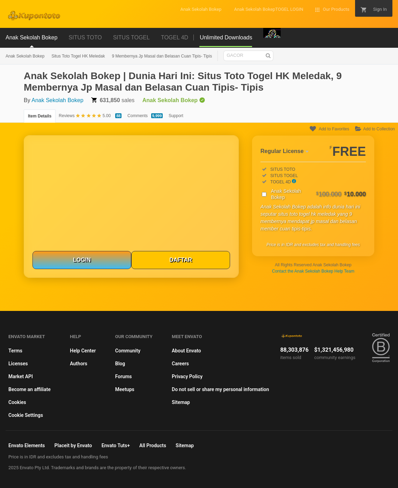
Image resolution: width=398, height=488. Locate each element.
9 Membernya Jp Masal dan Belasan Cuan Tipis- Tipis (162, 56)
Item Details (39, 116)
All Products (152, 445)
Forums (123, 376)
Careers (180, 363)
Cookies (17, 402)
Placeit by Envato (73, 445)
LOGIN (82, 260)
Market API (20, 376)
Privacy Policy (187, 376)
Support (176, 115)
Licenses (18, 363)
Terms (15, 350)
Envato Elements (26, 445)
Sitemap (181, 402)
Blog (120, 363)
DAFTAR (180, 260)
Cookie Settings (25, 415)
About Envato (186, 350)
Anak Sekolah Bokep (25, 56)
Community (127, 350)
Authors (78, 363)
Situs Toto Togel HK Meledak (78, 56)
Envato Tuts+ (116, 445)
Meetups (124, 389)
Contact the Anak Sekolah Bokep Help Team (313, 271)
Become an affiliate (29, 389)
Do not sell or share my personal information (220, 389)
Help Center (83, 350)
